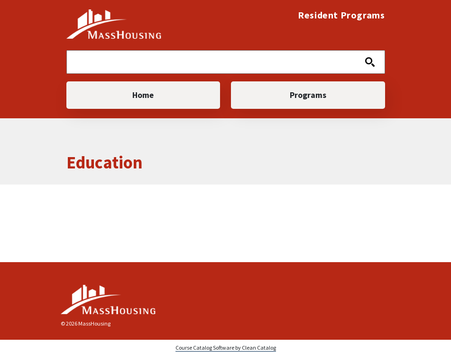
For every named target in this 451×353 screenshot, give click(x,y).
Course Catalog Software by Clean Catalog (225, 347)
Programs (308, 95)
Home (143, 95)
